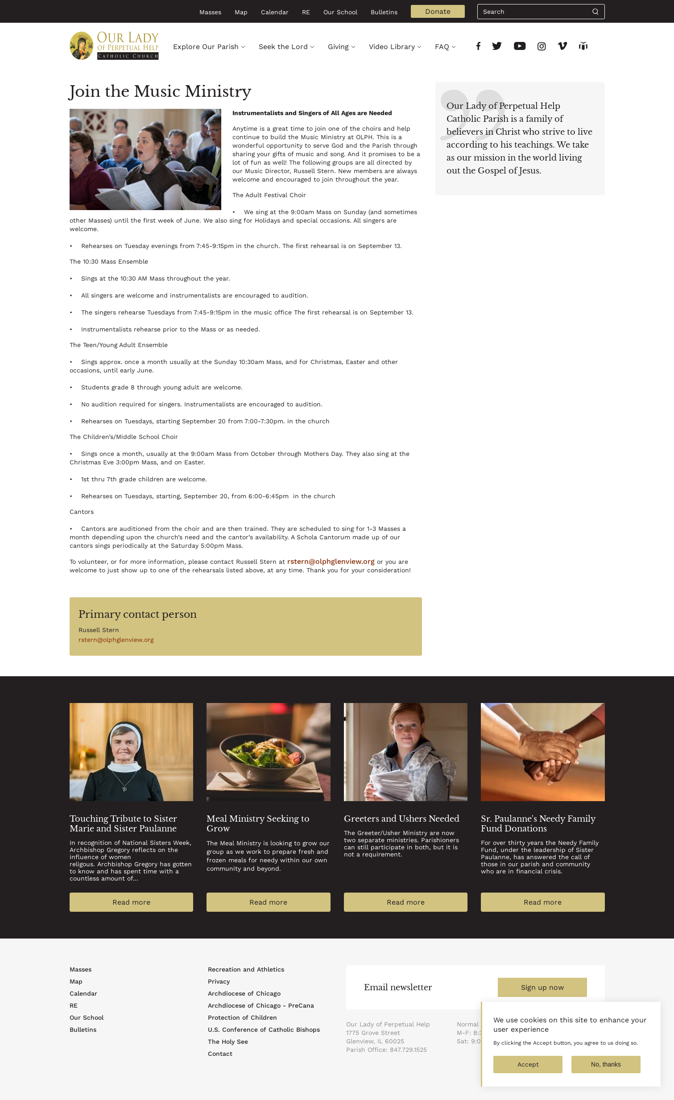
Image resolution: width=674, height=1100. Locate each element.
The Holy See (228, 1041)
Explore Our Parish (206, 46)
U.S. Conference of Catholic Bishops (264, 1029)
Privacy (219, 981)
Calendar (275, 12)
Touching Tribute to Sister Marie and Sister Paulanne (123, 824)
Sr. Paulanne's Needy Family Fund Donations (538, 824)
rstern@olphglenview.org (331, 561)
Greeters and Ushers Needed (401, 819)
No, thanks (606, 1071)
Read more (131, 902)
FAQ (442, 46)
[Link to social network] (478, 47)
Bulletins (384, 12)
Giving (338, 46)
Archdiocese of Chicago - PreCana (261, 1005)
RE (306, 12)
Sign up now (542, 987)
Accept (528, 1071)
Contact (220, 1053)
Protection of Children (242, 1017)
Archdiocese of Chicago (244, 993)
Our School (340, 12)
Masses (210, 12)
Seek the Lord (283, 46)
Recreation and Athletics (246, 969)
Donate (438, 11)
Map (241, 12)
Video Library (392, 46)
